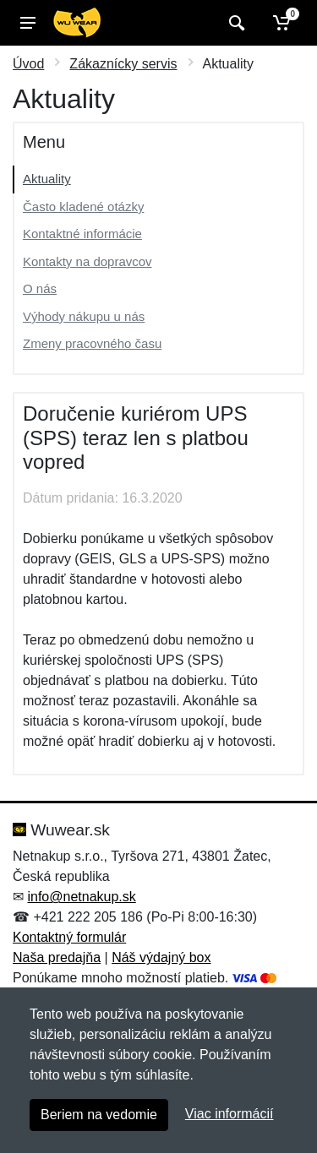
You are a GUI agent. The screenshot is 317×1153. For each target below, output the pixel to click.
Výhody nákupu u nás (84, 316)
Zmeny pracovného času (92, 343)
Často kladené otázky (83, 206)
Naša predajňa (57, 957)
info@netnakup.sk (81, 896)
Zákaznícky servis (123, 64)
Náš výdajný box (161, 957)
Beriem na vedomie (99, 1114)
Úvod (28, 64)
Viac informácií (229, 1114)
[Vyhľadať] (234, 23)
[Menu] (28, 23)
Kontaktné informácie (82, 233)
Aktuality (47, 178)
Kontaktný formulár (69, 937)
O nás (40, 288)
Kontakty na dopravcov (87, 261)
